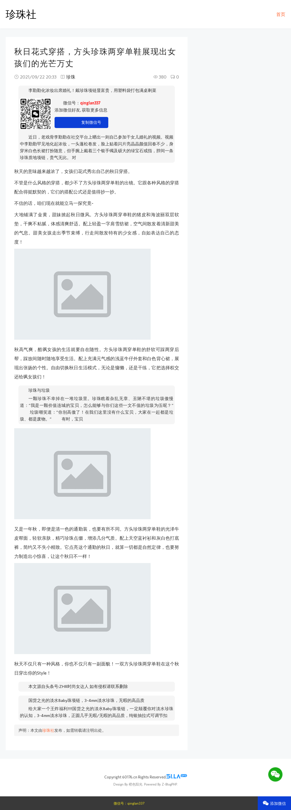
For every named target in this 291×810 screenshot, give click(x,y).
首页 (280, 14)
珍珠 (70, 76)
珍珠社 (21, 14)
